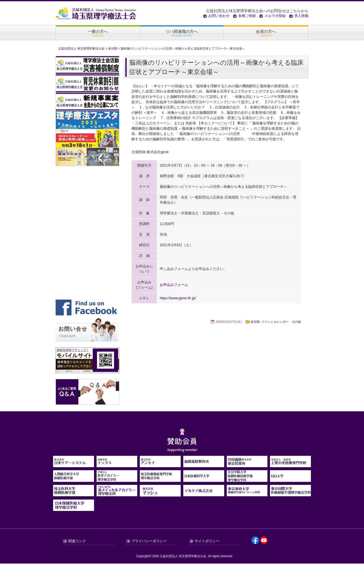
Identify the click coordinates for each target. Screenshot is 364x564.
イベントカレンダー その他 (281, 322)
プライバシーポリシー (149, 541)
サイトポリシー (207, 541)
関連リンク (77, 541)
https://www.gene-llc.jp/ (178, 299)
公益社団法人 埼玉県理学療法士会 (183, 556)
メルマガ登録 (275, 16)
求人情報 (301, 16)
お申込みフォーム (174, 285)
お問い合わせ (219, 16)
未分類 (255, 322)
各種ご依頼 (247, 16)
